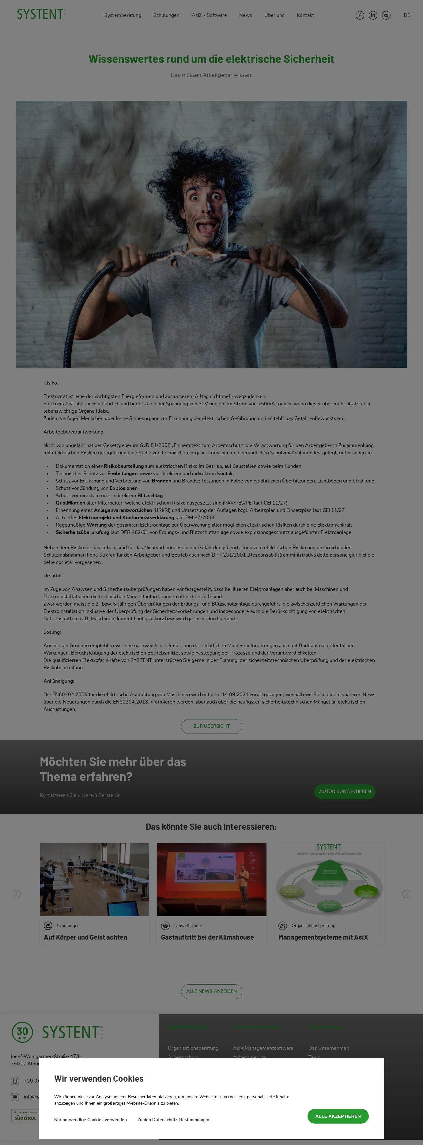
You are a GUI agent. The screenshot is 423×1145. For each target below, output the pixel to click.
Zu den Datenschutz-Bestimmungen (173, 1120)
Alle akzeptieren (338, 1116)
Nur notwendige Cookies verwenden (90, 1120)
